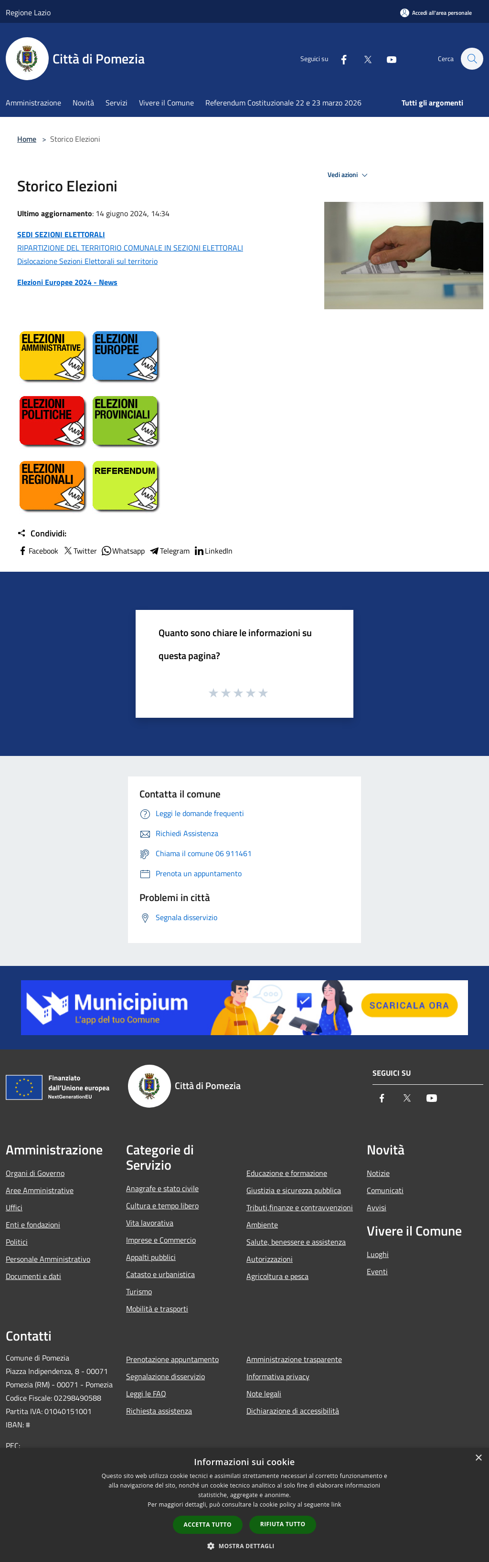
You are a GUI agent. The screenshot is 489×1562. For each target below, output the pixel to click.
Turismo (139, 1291)
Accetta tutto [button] (208, 1524)
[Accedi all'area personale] (436, 12)
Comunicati (385, 1190)
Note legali (263, 1393)
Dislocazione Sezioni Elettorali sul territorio (87, 261)
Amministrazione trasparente (294, 1359)
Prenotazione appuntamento (172, 1359)
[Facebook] (339, 58)
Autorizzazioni (269, 1259)
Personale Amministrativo (48, 1259)
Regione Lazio (28, 12)
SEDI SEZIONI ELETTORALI (61, 234)
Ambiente (262, 1224)
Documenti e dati (33, 1276)
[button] (244, 1546)
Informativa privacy (277, 1376)
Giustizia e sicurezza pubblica (293, 1190)
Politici (17, 1242)
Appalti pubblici (151, 1257)
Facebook (37, 550)
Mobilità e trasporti (157, 1308)
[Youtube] (386, 58)
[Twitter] (362, 58)
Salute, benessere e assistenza (296, 1242)
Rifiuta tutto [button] (283, 1524)
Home (26, 139)
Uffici (14, 1207)
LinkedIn (213, 550)
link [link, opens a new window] (336, 1504)
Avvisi (376, 1207)
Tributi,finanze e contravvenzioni (299, 1207)
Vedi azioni (349, 175)
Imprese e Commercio (161, 1240)
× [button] (478, 1458)
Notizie (378, 1173)
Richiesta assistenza (159, 1410)
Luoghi (378, 1254)
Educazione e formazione (286, 1173)
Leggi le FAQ (146, 1393)
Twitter (79, 550)
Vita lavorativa (149, 1222)
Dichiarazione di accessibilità (292, 1410)
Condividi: (41, 533)
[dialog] (244, 1505)
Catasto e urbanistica (160, 1274)
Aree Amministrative (40, 1190)
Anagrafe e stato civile (162, 1188)
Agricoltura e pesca (277, 1276)
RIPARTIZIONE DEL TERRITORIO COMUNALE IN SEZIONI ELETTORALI (130, 247)
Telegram (169, 550)
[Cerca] (471, 58)
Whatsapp (123, 550)
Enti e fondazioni (33, 1224)
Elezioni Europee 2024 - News (67, 282)
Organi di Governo (35, 1173)
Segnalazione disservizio (165, 1376)
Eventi (377, 1271)
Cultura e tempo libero (162, 1205)
